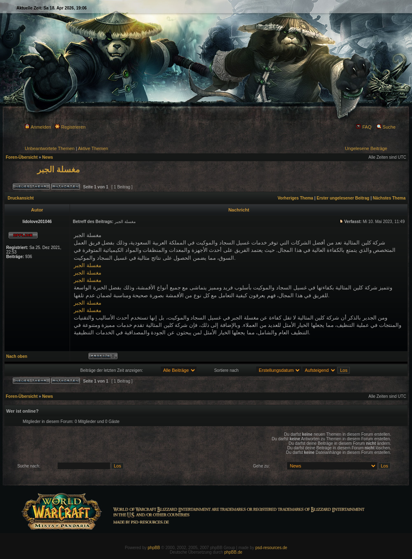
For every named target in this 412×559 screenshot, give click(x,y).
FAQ (363, 126)
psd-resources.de (271, 547)
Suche (386, 126)
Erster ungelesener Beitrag (343, 198)
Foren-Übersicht (21, 157)
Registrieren (70, 126)
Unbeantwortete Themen (50, 148)
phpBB (154, 547)
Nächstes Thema (389, 198)
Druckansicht (21, 198)
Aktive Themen (93, 148)
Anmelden (38, 126)
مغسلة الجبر (58, 169)
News (47, 157)
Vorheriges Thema (296, 198)
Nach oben (16, 356)
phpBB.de (233, 552)
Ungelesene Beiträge (366, 148)
